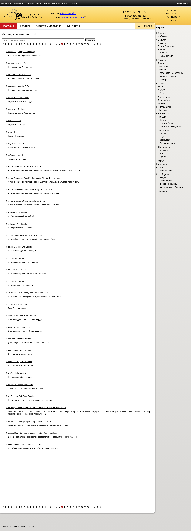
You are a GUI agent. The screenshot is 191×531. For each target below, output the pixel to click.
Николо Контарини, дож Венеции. (23, 262)
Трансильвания (167, 143)
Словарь (30, 3)
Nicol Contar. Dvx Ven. (16, 258)
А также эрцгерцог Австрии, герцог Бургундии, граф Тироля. (35, 193)
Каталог (18, 3)
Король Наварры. (16, 136)
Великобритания (166, 46)
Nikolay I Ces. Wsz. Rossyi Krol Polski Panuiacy (26, 293)
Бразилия (163, 43)
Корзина (147, 25)
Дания (161, 63)
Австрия (162, 33)
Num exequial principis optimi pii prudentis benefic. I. (28, 421)
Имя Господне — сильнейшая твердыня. (26, 320)
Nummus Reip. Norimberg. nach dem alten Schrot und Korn (31, 433)
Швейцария (163, 174)
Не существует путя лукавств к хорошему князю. (30, 400)
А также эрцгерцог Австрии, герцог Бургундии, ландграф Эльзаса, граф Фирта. (43, 182)
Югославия (163, 191)
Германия (163, 60)
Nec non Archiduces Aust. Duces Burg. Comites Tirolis (29, 189)
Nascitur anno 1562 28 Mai (17, 97)
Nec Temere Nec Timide (16, 212)
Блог (38, 3)
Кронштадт (165, 140)
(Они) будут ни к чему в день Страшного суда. (29, 342)
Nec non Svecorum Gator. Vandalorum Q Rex (25, 201)
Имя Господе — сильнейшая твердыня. (26, 331)
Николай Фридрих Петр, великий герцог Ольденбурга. (32, 239)
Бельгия (162, 40)
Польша (162, 117)
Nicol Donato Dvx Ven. (16, 281)
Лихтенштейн (164, 97)
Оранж (163, 157)
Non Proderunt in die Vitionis (18, 339)
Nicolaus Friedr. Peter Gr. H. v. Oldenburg (24, 235)
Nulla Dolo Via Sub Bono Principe (20, 396)
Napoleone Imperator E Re (17, 86)
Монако (161, 103)
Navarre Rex (11, 132)
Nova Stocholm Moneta (16, 373)
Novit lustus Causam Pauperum (19, 385)
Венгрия (162, 49)
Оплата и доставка (48, 25)
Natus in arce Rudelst (15, 109)
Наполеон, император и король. (22, 90)
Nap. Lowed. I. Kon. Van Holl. (18, 75)
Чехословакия (165, 171)
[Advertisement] (77, 476)
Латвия (161, 90)
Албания (162, 36)
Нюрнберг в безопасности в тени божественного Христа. (33, 448)
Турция (161, 160)
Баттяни (164, 52)
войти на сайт (68, 13)
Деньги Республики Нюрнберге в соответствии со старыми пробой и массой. (42, 437)
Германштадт (166, 56)
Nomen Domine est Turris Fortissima (22, 316)
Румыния (162, 133)
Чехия (161, 167)
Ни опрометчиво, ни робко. (20, 228)
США (160, 153)
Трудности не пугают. (17, 159)
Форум (46, 3)
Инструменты (59, 3)
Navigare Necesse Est (15, 143)
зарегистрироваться (72, 17)
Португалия (164, 130)
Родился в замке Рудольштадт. (22, 113)
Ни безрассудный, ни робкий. (21, 216)
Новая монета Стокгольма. (20, 377)
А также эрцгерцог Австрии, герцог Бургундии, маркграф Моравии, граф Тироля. (44, 170)
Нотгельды (163, 113)
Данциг (163, 120)
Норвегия (162, 110)
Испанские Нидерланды (171, 73)
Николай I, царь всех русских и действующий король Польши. (36, 297)
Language (182, 3)
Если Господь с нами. (17, 308)
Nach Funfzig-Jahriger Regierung (20, 52)
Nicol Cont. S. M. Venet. (16, 270)
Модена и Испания (169, 76)
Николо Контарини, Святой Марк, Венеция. (27, 274)
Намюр (163, 79)
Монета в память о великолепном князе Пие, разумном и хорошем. (38, 425)
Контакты (73, 25)
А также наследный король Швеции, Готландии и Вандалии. (35, 205)
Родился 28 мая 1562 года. (20, 101)
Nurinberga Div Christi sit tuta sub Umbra (23, 444)
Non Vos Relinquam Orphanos (19, 362)
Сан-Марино (164, 147)
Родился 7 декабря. (17, 124)
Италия (161, 83)
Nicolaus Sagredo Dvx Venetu (19, 247)
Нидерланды (164, 107)
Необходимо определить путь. (21, 147)
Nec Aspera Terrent (14, 155)
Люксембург (164, 100)
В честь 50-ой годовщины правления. (25, 55)
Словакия (163, 150)
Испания (162, 69)
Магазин (6, 3)
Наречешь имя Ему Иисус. (20, 67)
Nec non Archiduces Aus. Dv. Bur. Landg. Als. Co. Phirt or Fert (32, 178)
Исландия (163, 66)
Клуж (162, 137)
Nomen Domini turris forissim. (18, 327)
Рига (162, 93)
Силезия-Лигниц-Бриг (170, 126)
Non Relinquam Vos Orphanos (19, 350)
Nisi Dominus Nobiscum (16, 304)
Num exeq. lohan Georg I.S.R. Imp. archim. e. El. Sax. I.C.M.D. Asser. (36, 407)
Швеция (162, 177)
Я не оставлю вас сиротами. (20, 354)
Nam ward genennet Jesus (17, 63)
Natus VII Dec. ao (13, 120)
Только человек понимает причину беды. (26, 388)
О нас (73, 3)
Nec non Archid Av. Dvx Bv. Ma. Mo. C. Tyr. (24, 166)
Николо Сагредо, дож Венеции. (22, 251)
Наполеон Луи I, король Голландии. (24, 78)
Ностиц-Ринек (166, 123)
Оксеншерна (166, 181)
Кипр (160, 86)
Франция (162, 164)
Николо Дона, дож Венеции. (20, 285)
